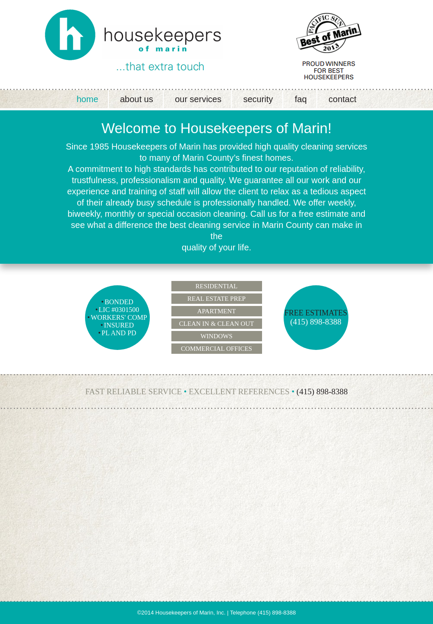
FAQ (301, 99)
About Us (136, 99)
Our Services (198, 99)
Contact (342, 99)
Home (87, 99)
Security (258, 99)
